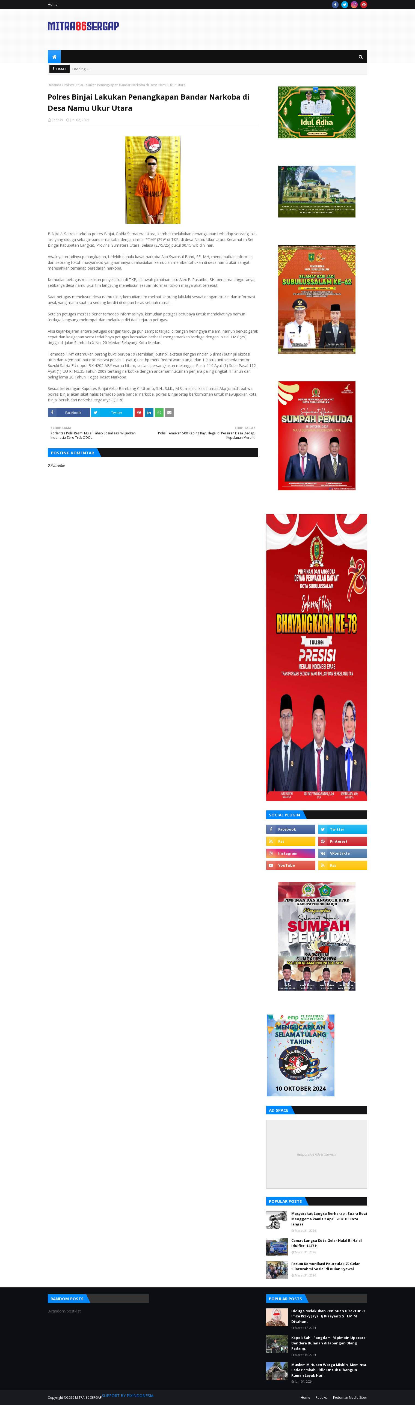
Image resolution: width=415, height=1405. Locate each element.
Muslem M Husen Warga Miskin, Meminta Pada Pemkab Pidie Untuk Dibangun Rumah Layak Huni (328, 1370)
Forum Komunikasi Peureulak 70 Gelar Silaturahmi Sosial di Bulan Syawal (325, 1266)
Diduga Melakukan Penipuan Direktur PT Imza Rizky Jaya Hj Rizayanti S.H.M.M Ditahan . (328, 1316)
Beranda (54, 85)
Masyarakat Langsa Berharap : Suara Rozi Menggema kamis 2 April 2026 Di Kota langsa (329, 1219)
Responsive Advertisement (316, 1154)
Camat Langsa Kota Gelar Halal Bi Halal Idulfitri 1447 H (326, 1243)
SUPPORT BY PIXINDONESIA (127, 1395)
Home (52, 4)
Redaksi (58, 120)
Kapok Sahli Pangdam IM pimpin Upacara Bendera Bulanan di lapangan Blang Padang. (328, 1343)
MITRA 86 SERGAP (88, 1397)
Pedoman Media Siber (350, 1397)
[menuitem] (54, 56)
